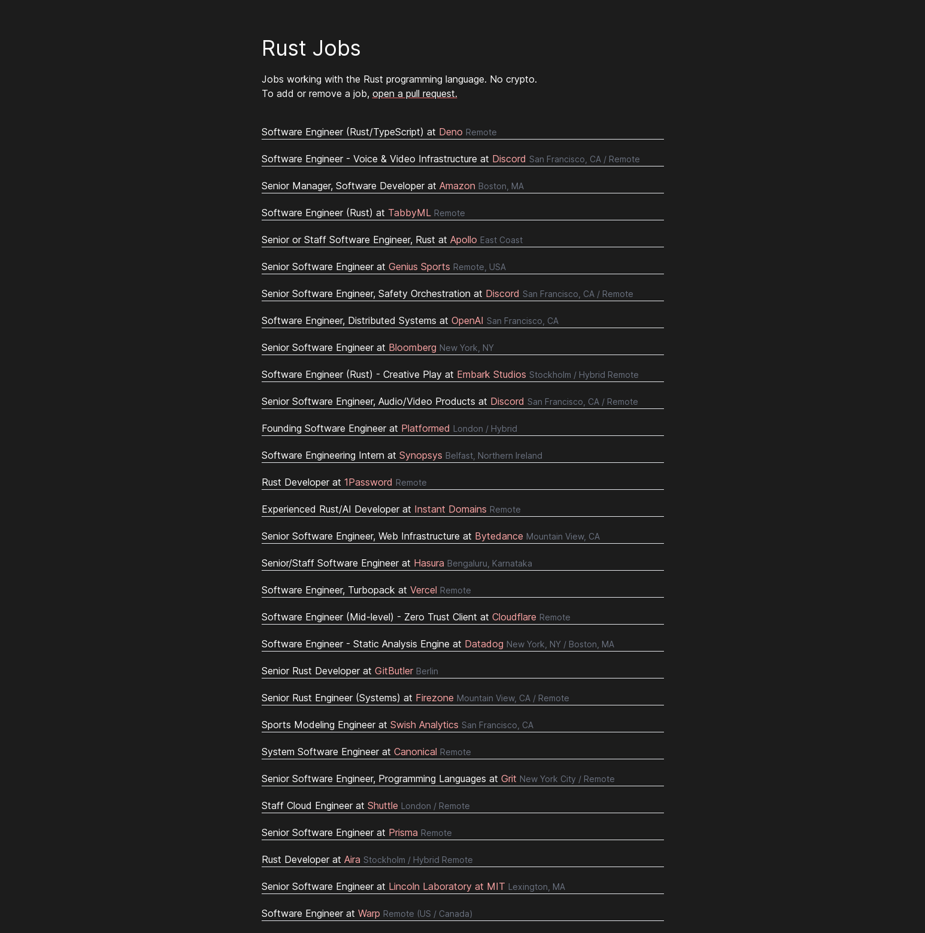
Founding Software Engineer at (389, 428)
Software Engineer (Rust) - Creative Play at (450, 374)
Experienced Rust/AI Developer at (391, 509)
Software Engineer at (367, 913)
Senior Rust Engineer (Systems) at (415, 698)
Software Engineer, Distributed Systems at (410, 320)
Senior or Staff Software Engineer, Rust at (392, 240)
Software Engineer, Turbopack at (366, 590)
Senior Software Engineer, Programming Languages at (438, 778)
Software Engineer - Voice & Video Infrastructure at (451, 159)
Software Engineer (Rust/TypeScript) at (379, 132)
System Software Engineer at (366, 752)
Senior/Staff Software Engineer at (397, 563)
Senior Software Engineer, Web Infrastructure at (431, 536)
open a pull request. (414, 93)
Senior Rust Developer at (350, 671)
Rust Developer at (344, 482)
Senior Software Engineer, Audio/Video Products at (450, 401)
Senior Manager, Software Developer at (393, 186)
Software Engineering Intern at (402, 455)
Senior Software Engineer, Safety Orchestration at (447, 293)
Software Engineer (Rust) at (363, 213)
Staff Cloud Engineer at (366, 805)
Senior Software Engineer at (384, 266)
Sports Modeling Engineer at (397, 725)
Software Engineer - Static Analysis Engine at (438, 644)
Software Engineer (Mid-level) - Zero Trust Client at (416, 617)
